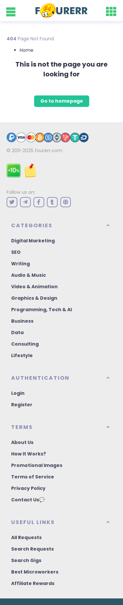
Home (26, 50)
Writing (20, 263)
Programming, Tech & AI (41, 309)
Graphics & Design (34, 298)
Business (22, 321)
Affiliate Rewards (32, 583)
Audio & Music (28, 275)
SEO (16, 252)
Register (21, 404)
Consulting (25, 344)
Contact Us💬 (28, 499)
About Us (22, 442)
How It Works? (28, 454)
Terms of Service (32, 477)
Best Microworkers (34, 572)
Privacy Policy (28, 488)
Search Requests (32, 549)
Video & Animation (34, 286)
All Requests (26, 537)
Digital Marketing (33, 240)
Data (17, 332)
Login (18, 393)
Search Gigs (26, 560)
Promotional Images (36, 465)
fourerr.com (48, 150)
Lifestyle (22, 355)
